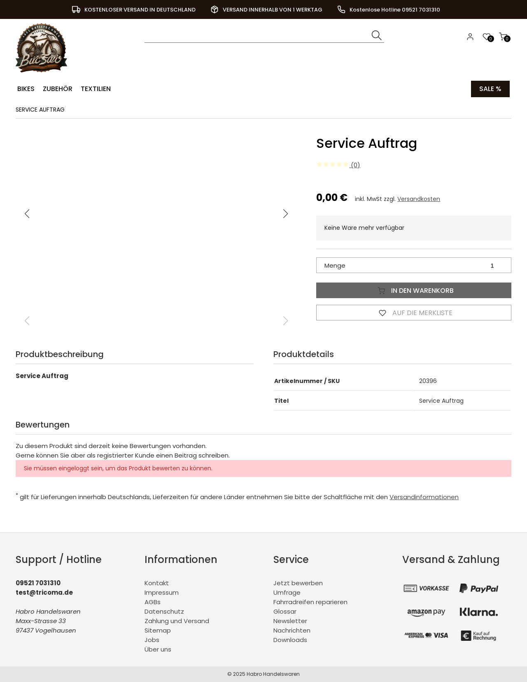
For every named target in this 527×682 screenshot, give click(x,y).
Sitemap (158, 630)
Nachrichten (291, 630)
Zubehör (57, 88)
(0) (338, 165)
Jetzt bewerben (298, 583)
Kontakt (157, 583)
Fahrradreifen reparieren (310, 602)
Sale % (490, 88)
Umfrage (287, 592)
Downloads (290, 639)
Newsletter (290, 621)
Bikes (26, 88)
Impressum (162, 592)
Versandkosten (418, 199)
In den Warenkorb (414, 290)
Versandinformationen (424, 497)
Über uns (158, 649)
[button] (286, 213)
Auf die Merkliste (413, 313)
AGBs (153, 602)
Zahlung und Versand (177, 621)
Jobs (152, 639)
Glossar (284, 611)
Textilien (96, 88)
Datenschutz (164, 611)
